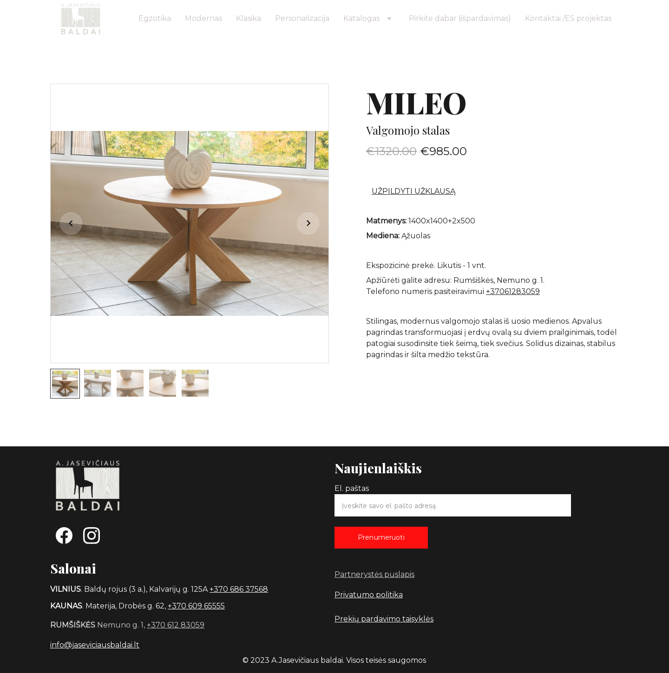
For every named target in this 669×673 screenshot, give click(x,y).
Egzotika (154, 18)
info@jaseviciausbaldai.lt (94, 644)
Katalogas (361, 18)
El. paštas (351, 488)
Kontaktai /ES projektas (568, 18)
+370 (178, 605)
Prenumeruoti (381, 537)
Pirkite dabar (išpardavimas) (460, 18)
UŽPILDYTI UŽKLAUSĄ (413, 192)
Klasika (248, 18)
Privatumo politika (368, 594)
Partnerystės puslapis (374, 574)
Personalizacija (302, 18)
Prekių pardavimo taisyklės (383, 618)
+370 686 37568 (239, 589)
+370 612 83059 (175, 625)
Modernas (203, 18)
